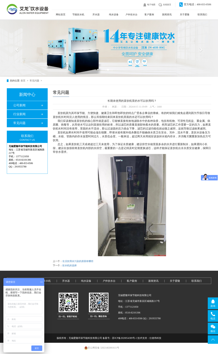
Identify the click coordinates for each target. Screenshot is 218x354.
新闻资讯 (167, 14)
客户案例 (149, 14)
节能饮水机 (78, 14)
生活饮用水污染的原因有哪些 (77, 261)
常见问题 (35, 80)
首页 (23, 80)
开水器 (96, 14)
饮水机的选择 (69, 265)
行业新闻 (19, 114)
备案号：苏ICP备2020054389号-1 (120, 338)
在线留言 (165, 4)
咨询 (213, 303)
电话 (213, 316)
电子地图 (149, 4)
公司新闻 (19, 105)
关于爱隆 (184, 14)
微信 (213, 328)
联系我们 (202, 14)
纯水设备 (114, 14)
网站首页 (60, 14)
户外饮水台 (131, 14)
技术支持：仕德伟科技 (149, 338)
